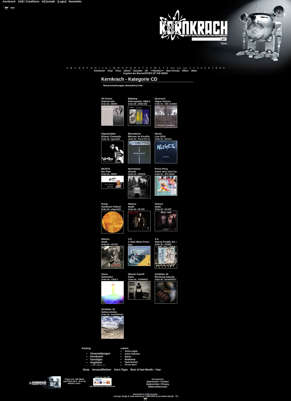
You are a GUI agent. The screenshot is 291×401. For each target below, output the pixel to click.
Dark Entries (131, 362)
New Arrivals (172, 70)
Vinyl (110, 70)
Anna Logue (131, 351)
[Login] (62, 1)
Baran (128, 356)
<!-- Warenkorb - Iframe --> (145, 399)
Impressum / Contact (158, 381)
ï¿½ (172, 68)
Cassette (137, 70)
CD (146, 70)
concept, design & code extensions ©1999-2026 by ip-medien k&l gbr (144, 396)
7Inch (118, 70)
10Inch (127, 70)
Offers (185, 70)
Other (194, 70)
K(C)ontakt (48, 1)
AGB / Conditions (28, 1)
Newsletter (75, 1)
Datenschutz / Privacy (157, 384)
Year (158, 369)
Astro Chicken (132, 354)
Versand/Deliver (101, 369)
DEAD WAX (131, 365)
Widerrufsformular (157, 386)
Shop (86, 369)
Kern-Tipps (121, 369)
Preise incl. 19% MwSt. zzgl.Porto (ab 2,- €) (74, 380)
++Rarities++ (157, 70)
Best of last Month (142, 369)
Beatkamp (130, 359)
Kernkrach (99, 70)
